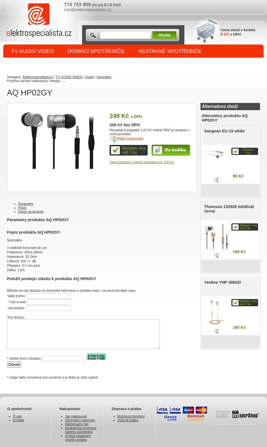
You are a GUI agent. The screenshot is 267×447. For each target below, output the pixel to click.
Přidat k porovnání (129, 138)
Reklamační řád (76, 424)
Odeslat (14, 365)
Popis (22, 208)
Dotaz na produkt (30, 212)
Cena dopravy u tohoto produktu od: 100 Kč (142, 162)
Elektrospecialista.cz (38, 77)
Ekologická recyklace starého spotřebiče (80, 430)
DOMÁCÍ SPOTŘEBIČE (96, 51)
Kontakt (18, 420)
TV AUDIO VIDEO (32, 51)
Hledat (164, 35)
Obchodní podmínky (80, 420)
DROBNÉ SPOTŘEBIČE (40, 64)
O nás (17, 416)
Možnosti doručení (131, 416)
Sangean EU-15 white (224, 131)
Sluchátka (104, 77)
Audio (89, 77)
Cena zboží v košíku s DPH (238, 32)
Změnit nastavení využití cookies (78, 438)
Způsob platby (127, 420)
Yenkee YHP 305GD (222, 282)
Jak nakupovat (75, 416)
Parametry (25, 204)
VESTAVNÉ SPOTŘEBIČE (170, 51)
